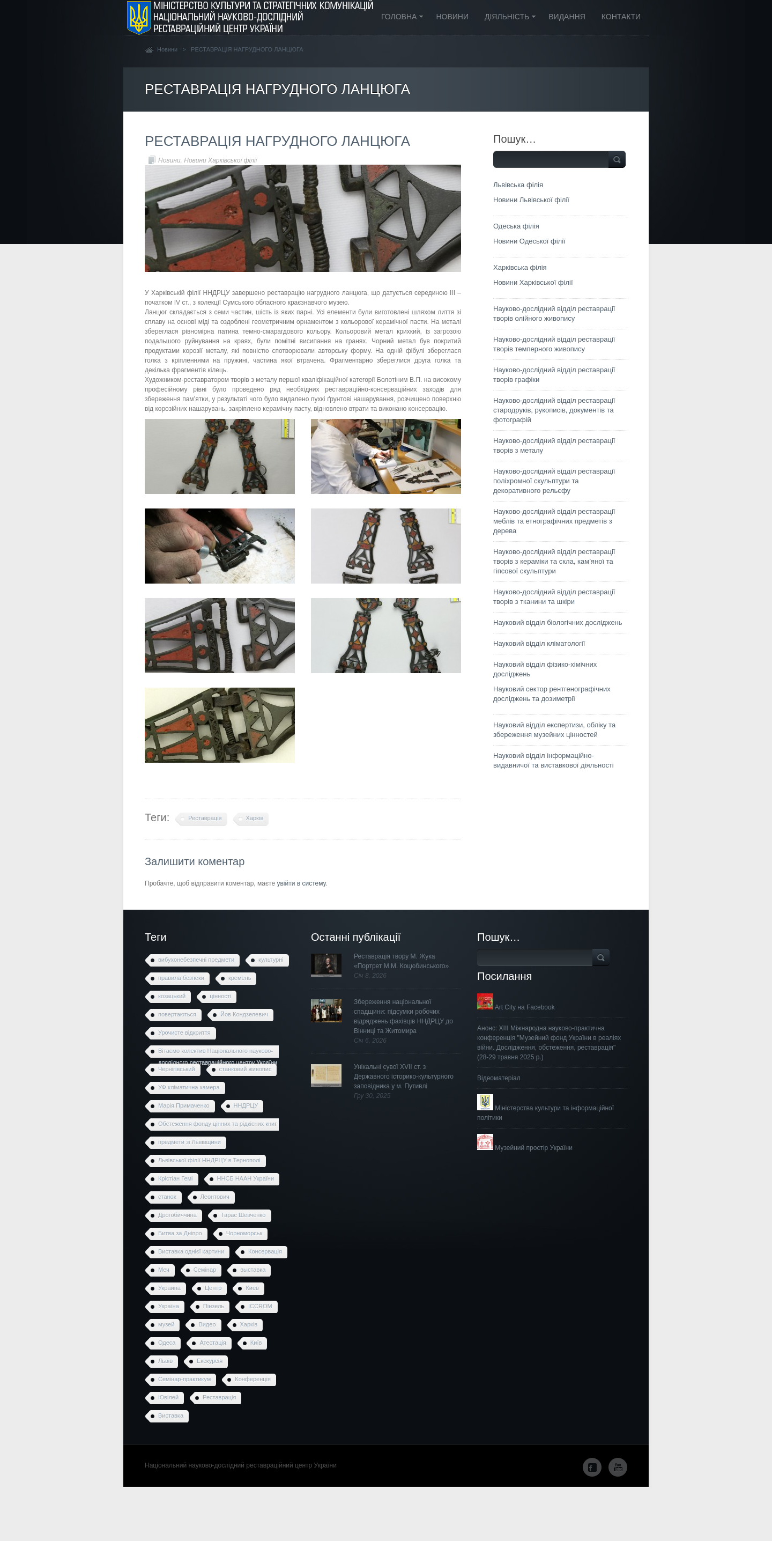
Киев (252, 1288)
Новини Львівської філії (531, 200)
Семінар (205, 1269)
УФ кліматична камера (189, 1087)
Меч (163, 1269)
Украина (169, 1288)
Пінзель (213, 1306)
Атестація (212, 1342)
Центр (213, 1288)
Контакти (621, 16)
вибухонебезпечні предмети (196, 959)
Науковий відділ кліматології (539, 643)
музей (166, 1324)
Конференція (253, 1379)
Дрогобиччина (177, 1215)
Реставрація (204, 818)
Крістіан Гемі (175, 1178)
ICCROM (260, 1306)
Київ (256, 1342)
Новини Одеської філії (529, 241)
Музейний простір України (525, 1148)
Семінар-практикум (184, 1379)
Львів (165, 1361)
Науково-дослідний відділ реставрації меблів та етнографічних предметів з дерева (554, 521)
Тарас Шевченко (243, 1215)
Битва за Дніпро (180, 1233)
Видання (566, 16)
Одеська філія (516, 226)
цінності (220, 996)
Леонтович (215, 1196)
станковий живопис (245, 1069)
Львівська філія (518, 185)
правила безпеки (181, 978)
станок (167, 1196)
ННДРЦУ (246, 1105)
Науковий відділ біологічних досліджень (557, 622)
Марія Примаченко (184, 1105)
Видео (207, 1324)
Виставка (170, 1415)
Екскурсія (209, 1361)
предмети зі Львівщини (189, 1142)
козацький (171, 996)
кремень (239, 978)
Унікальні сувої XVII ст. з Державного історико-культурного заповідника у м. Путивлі (404, 1076)
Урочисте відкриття (184, 1032)
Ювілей (168, 1397)
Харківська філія (520, 267)
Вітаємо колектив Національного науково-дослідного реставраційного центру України (217, 1053)
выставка (252, 1269)
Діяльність (507, 17)
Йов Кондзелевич (244, 1014)
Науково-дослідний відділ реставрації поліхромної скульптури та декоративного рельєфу (554, 481)
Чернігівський (176, 1069)
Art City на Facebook (516, 1007)
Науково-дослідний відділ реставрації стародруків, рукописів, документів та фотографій (554, 410)
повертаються (177, 1014)
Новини (452, 16)
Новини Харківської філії (220, 160)
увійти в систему (301, 883)
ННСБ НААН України (245, 1178)
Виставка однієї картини (191, 1251)
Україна (168, 1306)
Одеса (166, 1342)
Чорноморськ (244, 1233)
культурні (271, 959)
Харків (255, 818)
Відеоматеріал (499, 1078)
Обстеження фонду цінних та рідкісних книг (217, 1123)
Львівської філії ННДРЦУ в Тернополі (209, 1160)
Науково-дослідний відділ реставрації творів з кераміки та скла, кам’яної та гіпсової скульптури (554, 561)
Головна (398, 17)
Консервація (265, 1251)
